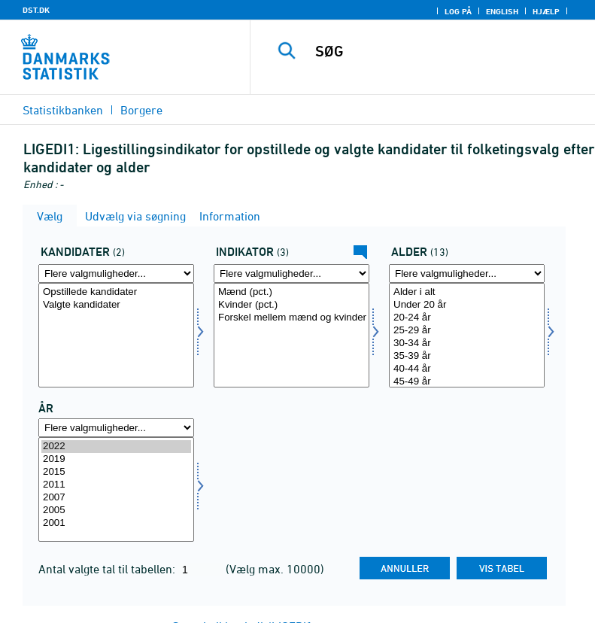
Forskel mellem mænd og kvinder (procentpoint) (291, 318)
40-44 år (467, 369)
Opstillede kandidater (116, 292)
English (502, 11)
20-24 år (467, 318)
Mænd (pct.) (291, 292)
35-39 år (467, 356)
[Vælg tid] (116, 489)
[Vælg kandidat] (116, 335)
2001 (116, 523)
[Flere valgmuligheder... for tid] (116, 427)
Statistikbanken (63, 110)
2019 (116, 459)
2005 (116, 510)
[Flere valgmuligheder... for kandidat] (116, 273)
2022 (116, 446)
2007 (116, 497)
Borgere (141, 110)
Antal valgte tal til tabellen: (108, 569)
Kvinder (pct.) (291, 305)
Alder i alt (467, 292)
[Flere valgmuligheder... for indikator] (291, 273)
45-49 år (467, 381)
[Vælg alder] (467, 335)
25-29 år (467, 330)
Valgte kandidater (116, 305)
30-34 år (467, 343)
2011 (116, 485)
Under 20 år (467, 305)
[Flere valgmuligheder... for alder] (467, 273)
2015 (116, 472)
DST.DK (36, 10)
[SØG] (445, 51)
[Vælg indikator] (291, 335)
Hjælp (546, 11)
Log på (458, 11)
